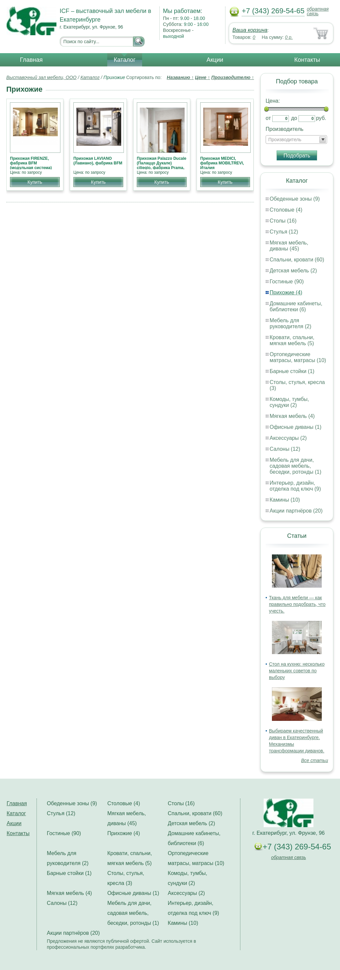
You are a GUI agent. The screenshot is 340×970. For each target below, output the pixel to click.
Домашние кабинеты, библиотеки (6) (296, 306)
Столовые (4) (286, 210)
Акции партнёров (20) (296, 511)
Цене (202, 77)
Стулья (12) (284, 232)
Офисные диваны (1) (295, 427)
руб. (321, 118)
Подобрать (297, 155)
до (294, 118)
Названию (180, 77)
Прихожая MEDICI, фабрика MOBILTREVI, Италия (222, 163)
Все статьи (314, 760)
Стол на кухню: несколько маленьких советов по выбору (296, 670)
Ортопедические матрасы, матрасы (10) (298, 357)
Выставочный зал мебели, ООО (41, 77)
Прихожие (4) (286, 292)
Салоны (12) (285, 449)
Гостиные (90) (287, 281)
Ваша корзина (249, 30)
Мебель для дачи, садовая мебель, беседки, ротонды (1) (295, 466)
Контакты (307, 59)
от (268, 118)
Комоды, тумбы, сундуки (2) (289, 402)
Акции (215, 59)
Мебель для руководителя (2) (290, 323)
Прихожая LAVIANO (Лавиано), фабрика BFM (97, 160)
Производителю (232, 77)
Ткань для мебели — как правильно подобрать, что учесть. (297, 604)
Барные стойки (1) (292, 371)
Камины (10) (285, 500)
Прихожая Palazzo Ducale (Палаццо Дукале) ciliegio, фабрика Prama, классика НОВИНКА (161, 165)
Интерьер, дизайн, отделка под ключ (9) (295, 486)
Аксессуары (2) (288, 438)
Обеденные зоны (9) (295, 199)
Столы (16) (283, 221)
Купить (35, 182)
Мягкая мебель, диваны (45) (289, 245)
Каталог (124, 59)
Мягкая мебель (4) (292, 416)
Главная (31, 59)
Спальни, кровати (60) (297, 259)
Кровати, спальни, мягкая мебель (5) (292, 340)
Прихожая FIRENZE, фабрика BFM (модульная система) (31, 163)
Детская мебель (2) (293, 270)
